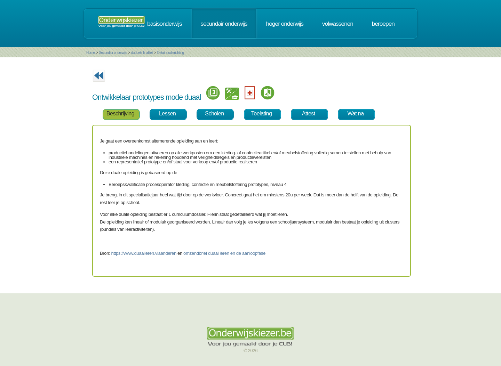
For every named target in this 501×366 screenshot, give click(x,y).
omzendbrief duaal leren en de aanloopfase (224, 253)
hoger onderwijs (284, 23)
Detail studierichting (170, 53)
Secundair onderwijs (113, 53)
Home (90, 53)
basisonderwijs (164, 23)
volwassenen (337, 23)
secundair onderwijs (224, 23)
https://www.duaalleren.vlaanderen (143, 253)
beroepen (383, 23)
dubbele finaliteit (142, 53)
